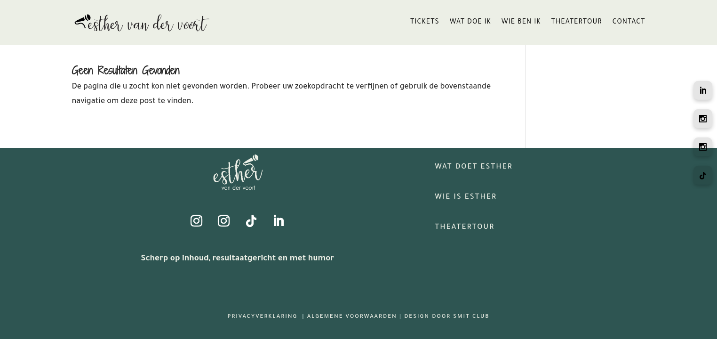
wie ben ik (521, 22)
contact (629, 22)
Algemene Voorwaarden (352, 317)
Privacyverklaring (263, 317)
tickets (424, 22)
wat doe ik (470, 22)
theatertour (576, 22)
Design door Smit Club (446, 317)
